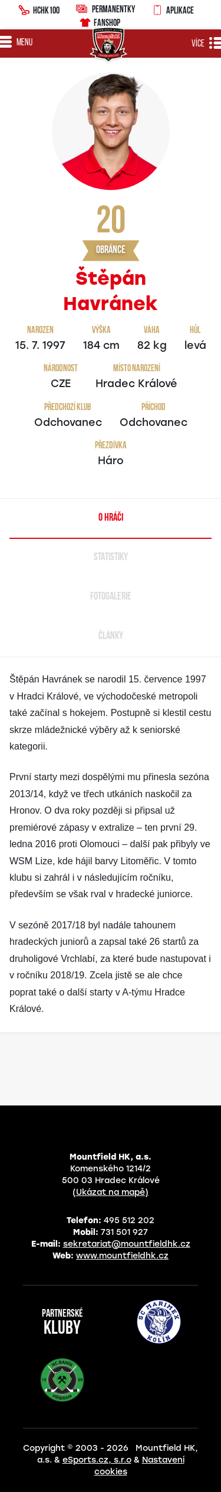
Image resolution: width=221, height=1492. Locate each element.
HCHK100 (39, 9)
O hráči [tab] (110, 518)
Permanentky (105, 8)
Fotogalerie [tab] (110, 596)
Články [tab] (110, 636)
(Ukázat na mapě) (110, 1192)
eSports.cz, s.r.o (96, 1460)
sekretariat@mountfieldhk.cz (126, 1244)
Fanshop (99, 21)
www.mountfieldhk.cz (122, 1256)
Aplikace (172, 9)
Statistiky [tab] (111, 557)
